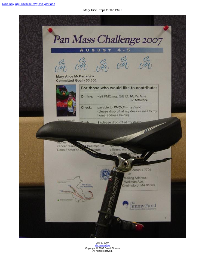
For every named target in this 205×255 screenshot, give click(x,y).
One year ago (46, 3)
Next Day (8, 3)
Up (17, 3)
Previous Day (27, 3)
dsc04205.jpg (102, 245)
